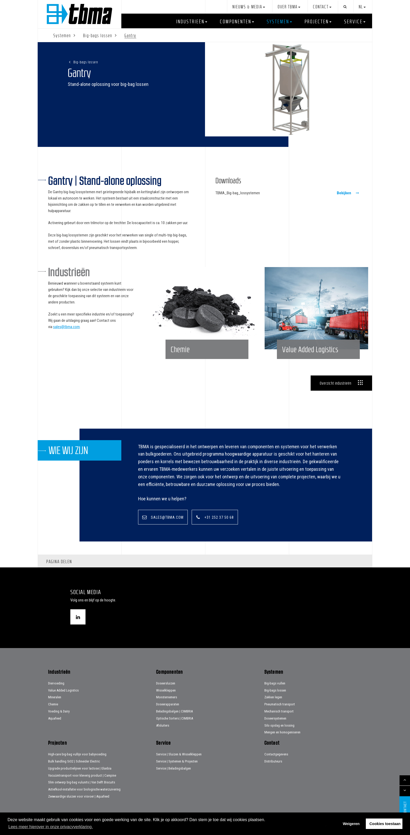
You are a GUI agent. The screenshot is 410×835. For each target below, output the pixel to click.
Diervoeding (56, 683)
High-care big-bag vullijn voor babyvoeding (77, 754)
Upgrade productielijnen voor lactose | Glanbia (79, 768)
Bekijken (344, 193)
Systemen (278, 21)
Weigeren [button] (351, 824)
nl (361, 7)
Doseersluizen (165, 683)
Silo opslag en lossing (279, 725)
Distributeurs (273, 761)
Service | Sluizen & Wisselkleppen (179, 754)
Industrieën (190, 21)
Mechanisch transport (279, 711)
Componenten (235, 21)
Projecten (317, 21)
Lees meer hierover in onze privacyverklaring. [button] (50, 827)
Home (79, 14)
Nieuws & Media (247, 7)
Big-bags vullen (274, 683)
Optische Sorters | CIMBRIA (174, 718)
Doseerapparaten (167, 704)
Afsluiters (162, 725)
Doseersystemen (275, 718)
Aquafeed (54, 718)
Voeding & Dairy (59, 711)
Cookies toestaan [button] (385, 824)
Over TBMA (288, 7)
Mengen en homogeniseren (282, 732)
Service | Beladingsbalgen (173, 768)
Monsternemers (166, 697)
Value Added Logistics (63, 690)
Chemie (53, 704)
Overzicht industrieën (335, 383)
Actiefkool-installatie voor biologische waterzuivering (84, 789)
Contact (321, 7)
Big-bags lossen (85, 62)
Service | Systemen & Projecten (177, 761)
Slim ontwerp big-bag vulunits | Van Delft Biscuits (81, 782)
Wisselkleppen (166, 690)
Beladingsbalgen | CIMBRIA (174, 711)
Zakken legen (273, 697)
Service (353, 21)
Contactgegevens (276, 754)
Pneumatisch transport (279, 704)
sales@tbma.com (66, 326)
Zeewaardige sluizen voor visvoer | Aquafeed (78, 796)
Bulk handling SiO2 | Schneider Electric (74, 761)
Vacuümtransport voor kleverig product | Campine (82, 775)
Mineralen (54, 697)
